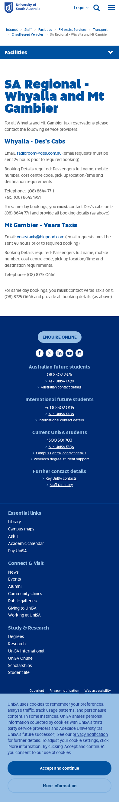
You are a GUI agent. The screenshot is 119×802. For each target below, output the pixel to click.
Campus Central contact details (61, 453)
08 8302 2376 (59, 374)
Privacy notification (64, 690)
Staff (28, 29)
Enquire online (60, 337)
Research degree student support (61, 459)
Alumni (14, 586)
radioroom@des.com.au (39, 153)
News (13, 572)
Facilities (45, 29)
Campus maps (21, 529)
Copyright (37, 690)
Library (14, 521)
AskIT (13, 536)
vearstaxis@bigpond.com (40, 237)
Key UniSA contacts (61, 478)
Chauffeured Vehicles (27, 34)
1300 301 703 (59, 440)
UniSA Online (20, 658)
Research (17, 643)
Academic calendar (26, 543)
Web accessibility (98, 690)
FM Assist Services (72, 29)
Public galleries (22, 601)
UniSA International (26, 651)
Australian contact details (61, 387)
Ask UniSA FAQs (61, 381)
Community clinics (25, 593)
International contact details (61, 420)
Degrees (16, 636)
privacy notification (90, 734)
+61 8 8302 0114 (59, 407)
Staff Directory (61, 484)
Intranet (12, 29)
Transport (100, 29)
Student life (19, 672)
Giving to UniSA (22, 608)
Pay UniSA (17, 550)
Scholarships (20, 665)
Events (14, 579)
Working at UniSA (24, 615)
